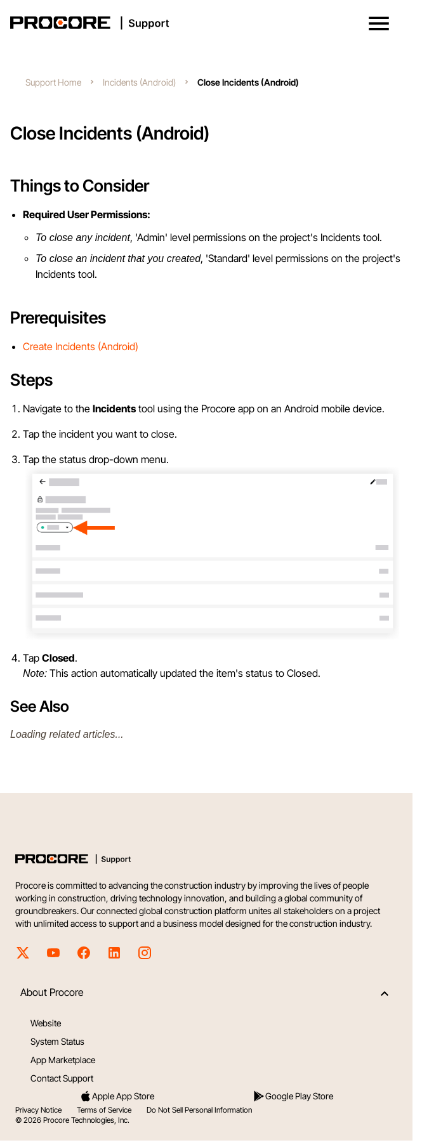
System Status (57, 1041)
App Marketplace (62, 1059)
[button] (379, 23)
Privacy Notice (38, 1110)
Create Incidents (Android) (80, 346)
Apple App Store (116, 1096)
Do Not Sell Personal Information (199, 1110)
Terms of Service (104, 1110)
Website (45, 1022)
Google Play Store (293, 1096)
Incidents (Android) (139, 82)
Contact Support (61, 1078)
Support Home (53, 82)
